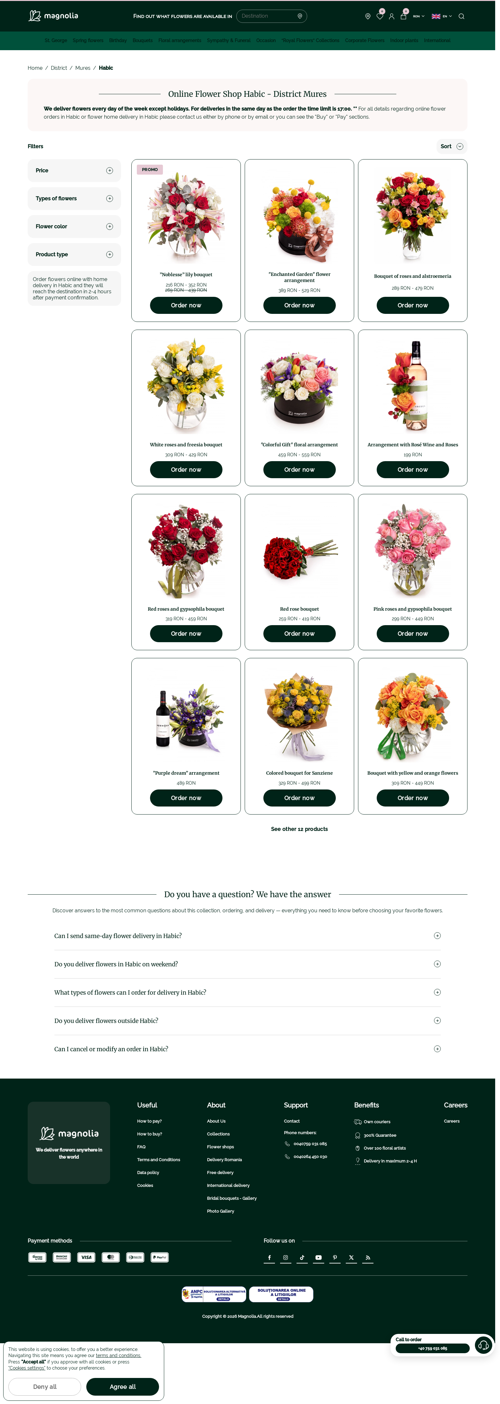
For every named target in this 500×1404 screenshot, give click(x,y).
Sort (452, 146)
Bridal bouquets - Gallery (232, 1259)
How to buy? (149, 1194)
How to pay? (149, 1182)
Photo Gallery (220, 1272)
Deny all (45, 1386)
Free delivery (220, 1233)
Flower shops (220, 1207)
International (437, 40)
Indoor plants (404, 40)
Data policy (148, 1233)
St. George (56, 40)
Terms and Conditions (158, 1220)
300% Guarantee (375, 1196)
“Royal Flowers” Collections (310, 40)
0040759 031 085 (305, 1204)
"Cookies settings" (26, 1368)
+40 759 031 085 (432, 1348)
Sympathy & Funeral (228, 40)
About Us (216, 1182)
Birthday (118, 40)
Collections (218, 1194)
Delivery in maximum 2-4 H (385, 1222)
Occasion (266, 40)
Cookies (145, 1246)
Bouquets (143, 40)
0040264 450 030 (305, 1217)
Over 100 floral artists (380, 1209)
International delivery (228, 1246)
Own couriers (372, 1183)
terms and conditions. (118, 1355)
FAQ (141, 1207)
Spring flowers (88, 40)
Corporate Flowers (364, 40)
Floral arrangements (179, 40)
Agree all (123, 1386)
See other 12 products (299, 829)
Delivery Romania (224, 1220)
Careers (451, 1182)
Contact (292, 1182)
